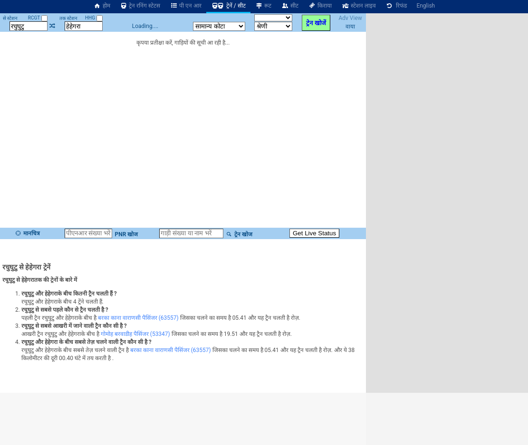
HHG (94, 17)
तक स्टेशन (68, 18)
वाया (350, 26)
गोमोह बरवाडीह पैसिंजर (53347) (135, 334)
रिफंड (396, 5)
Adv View (350, 18)
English (425, 5)
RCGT (38, 17)
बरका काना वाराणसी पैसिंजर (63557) (138, 318)
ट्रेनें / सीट (228, 5)
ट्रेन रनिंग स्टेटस (140, 5)
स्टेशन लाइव (358, 5)
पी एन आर (186, 5)
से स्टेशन (10, 18)
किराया (320, 5)
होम (101, 5)
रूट (263, 5)
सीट (289, 5)
